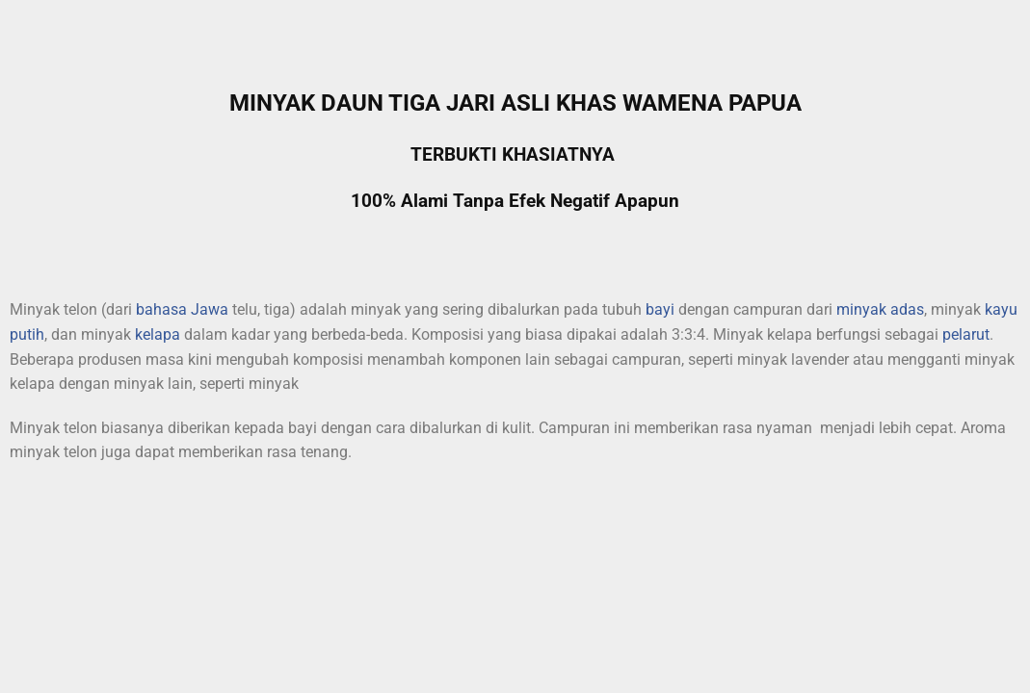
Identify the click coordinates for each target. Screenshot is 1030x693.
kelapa (157, 334)
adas (907, 309)
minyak (861, 309)
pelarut (966, 334)
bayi (660, 309)
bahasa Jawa (182, 309)
